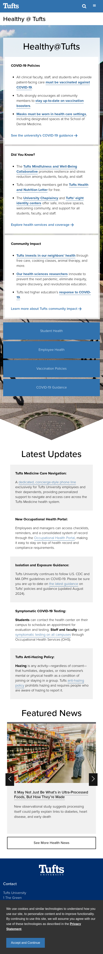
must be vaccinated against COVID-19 (53, 85)
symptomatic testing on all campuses (43, 634)
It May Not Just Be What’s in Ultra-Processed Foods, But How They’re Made (51, 794)
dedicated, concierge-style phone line (47, 482)
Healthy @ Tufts (24, 19)
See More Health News (51, 842)
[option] (51, 778)
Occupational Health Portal (54, 537)
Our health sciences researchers (42, 273)
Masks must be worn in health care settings (51, 114)
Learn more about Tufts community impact (44, 308)
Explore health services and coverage (40, 224)
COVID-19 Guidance (51, 387)
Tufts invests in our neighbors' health (45, 255)
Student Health (51, 330)
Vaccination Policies (51, 368)
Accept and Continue (25, 942)
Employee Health (52, 349)
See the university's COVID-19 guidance (42, 135)
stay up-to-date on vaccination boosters (50, 103)
